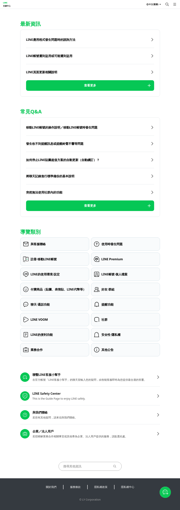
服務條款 (75, 487)
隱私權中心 (127, 487)
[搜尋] (167, 4)
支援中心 (7, 6)
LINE (5, 2)
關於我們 (51, 487)
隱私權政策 (100, 487)
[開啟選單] (174, 4)
